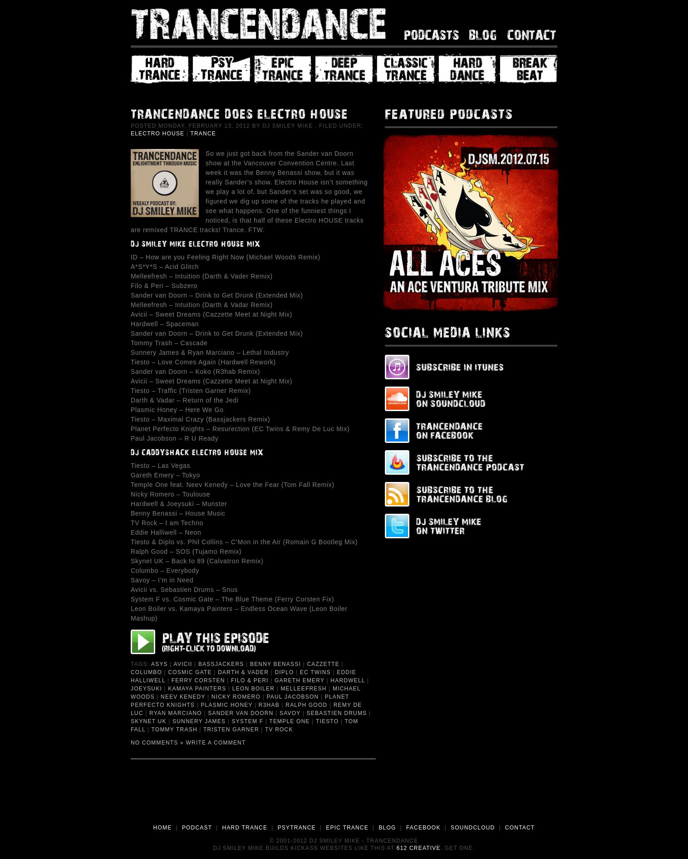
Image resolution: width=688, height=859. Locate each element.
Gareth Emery (299, 680)
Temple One (289, 721)
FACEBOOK (423, 827)
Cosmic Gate (189, 672)
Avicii (183, 664)
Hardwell (347, 680)
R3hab (269, 705)
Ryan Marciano (175, 713)
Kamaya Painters (197, 688)
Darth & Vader (243, 672)
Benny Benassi (275, 664)
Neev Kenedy (183, 697)
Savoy (290, 713)
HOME (162, 827)
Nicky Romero (235, 697)
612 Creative (419, 848)
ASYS (159, 664)
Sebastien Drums (337, 713)
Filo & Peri (250, 680)
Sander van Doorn (240, 713)
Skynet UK (149, 721)
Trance (203, 133)
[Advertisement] (344, 798)
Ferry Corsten (198, 680)
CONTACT (520, 827)
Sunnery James (199, 721)
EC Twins (315, 672)
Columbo (146, 672)
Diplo (284, 672)
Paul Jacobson (292, 697)
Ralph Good (306, 705)
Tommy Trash (174, 729)
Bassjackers (221, 664)
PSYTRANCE (297, 827)
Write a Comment (216, 743)
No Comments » (157, 743)
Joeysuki (146, 688)
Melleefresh (303, 688)
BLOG (387, 827)
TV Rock (279, 729)
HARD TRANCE (245, 827)
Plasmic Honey (226, 705)
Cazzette (323, 664)
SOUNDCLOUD (473, 827)
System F (248, 721)
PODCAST (197, 827)
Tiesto (327, 721)
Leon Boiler (253, 688)
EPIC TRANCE (347, 827)
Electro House (157, 133)
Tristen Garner (231, 729)
